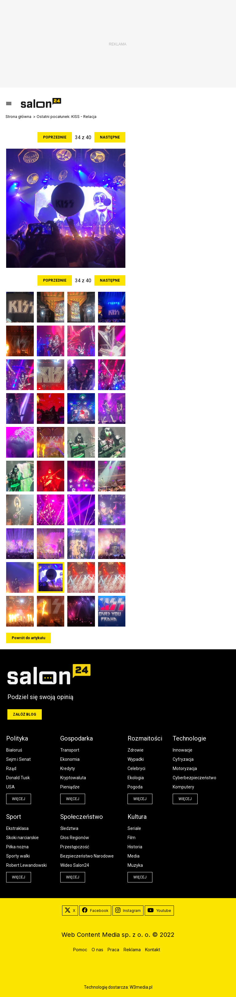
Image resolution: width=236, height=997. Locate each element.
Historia (135, 846)
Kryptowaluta (73, 777)
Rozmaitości (145, 738)
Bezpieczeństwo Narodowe (87, 856)
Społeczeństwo (81, 817)
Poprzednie (54, 137)
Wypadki (136, 759)
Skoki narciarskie (22, 837)
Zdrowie (136, 750)
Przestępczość (74, 846)
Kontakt (152, 949)
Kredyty (67, 768)
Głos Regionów (74, 837)
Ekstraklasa (17, 828)
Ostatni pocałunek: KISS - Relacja (66, 117)
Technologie (189, 738)
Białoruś (14, 750)
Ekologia (136, 777)
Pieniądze (70, 786)
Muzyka (135, 865)
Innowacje (182, 750)
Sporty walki (18, 856)
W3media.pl (141, 987)
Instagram (128, 910)
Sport (13, 817)
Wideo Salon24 (74, 865)
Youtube (159, 910)
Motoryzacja (185, 768)
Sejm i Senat (18, 759)
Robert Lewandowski (26, 865)
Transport (69, 750)
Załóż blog (24, 714)
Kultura (137, 817)
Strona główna (18, 117)
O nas (97, 949)
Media (134, 856)
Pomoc (80, 949)
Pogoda (135, 786)
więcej (18, 799)
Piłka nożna (17, 846)
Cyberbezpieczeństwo (194, 777)
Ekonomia (70, 759)
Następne (110, 137)
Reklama (132, 949)
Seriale (134, 828)
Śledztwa (69, 828)
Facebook (95, 910)
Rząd (11, 768)
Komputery (183, 786)
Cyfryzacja (183, 759)
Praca (113, 949)
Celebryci (136, 768)
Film (132, 837)
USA (10, 786)
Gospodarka (76, 738)
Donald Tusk (18, 777)
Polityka (17, 738)
